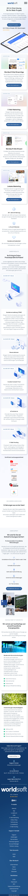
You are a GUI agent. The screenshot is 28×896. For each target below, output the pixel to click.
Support (14, 835)
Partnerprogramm (14, 841)
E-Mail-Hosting (14, 826)
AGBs (14, 879)
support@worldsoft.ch (14, 779)
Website (14, 808)
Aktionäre (14, 871)
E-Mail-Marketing (14, 817)
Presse (14, 869)
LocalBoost (14, 813)
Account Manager (14, 844)
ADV (14, 884)
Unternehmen (14, 864)
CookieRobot (14, 824)
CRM (14, 815)
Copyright (14, 891)
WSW (14, 854)
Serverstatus (14, 839)
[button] (4, 522)
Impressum (14, 882)
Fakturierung (14, 822)
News (14, 867)
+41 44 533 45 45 (14, 771)
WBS (14, 856)
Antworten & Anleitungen (14, 765)
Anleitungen (14, 837)
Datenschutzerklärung (14, 886)
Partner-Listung (14, 846)
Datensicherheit (14, 888)
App (14, 811)
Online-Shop (14, 820)
